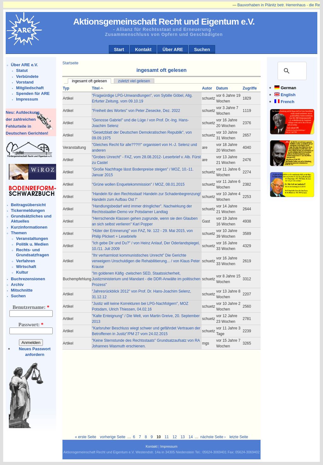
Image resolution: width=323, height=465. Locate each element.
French (287, 101)
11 (167, 437)
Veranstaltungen (32, 238)
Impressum (27, 99)
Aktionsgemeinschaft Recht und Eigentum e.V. (164, 21)
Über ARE (172, 49)
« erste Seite (85, 437)
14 (191, 437)
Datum (222, 88)
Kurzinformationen (29, 227)
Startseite (70, 63)
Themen (19, 232)
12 (175, 437)
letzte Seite (238, 437)
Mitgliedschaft (30, 87)
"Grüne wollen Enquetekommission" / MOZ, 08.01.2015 (138, 184)
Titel (97, 88)
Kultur (22, 272)
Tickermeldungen (28, 210)
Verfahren (25, 261)
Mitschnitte (22, 290)
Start (119, 49)
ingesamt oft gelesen (89, 81)
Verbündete (27, 76)
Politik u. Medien (32, 244)
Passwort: (31, 324)
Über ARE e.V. (24, 64)
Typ (66, 88)
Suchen (202, 49)
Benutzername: (31, 307)
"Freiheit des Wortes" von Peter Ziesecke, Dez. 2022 (136, 110)
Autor (207, 88)
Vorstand (24, 82)
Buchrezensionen (28, 278)
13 (182, 437)
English (288, 94)
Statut (22, 70)
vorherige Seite (113, 437)
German (288, 87)
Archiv (17, 284)
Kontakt (143, 49)
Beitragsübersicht (28, 204)
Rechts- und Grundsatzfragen (32, 252)
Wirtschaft (26, 266)
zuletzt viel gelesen (134, 81)
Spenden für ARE (33, 93)
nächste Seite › (213, 437)
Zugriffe (250, 88)
